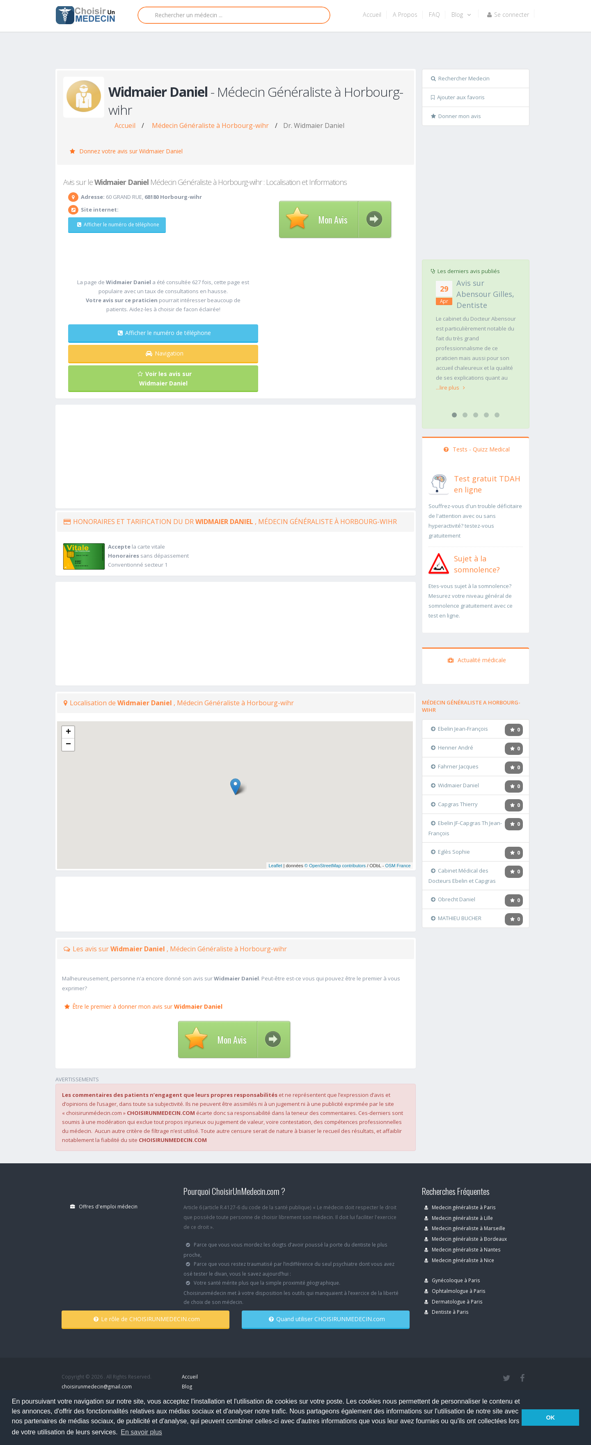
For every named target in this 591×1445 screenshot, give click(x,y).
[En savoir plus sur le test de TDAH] (438, 482)
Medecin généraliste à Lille (458, 1218)
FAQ (434, 14)
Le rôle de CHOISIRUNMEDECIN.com (147, 1319)
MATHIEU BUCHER (456, 918)
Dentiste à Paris (446, 1311)
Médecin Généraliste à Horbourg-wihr (210, 125)
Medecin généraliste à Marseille (464, 1228)
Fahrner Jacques (455, 766)
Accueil (372, 14)
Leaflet (275, 865)
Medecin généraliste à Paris (460, 1207)
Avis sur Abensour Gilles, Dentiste (485, 294)
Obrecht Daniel (453, 899)
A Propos (405, 14)
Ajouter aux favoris (458, 97)
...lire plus (450, 387)
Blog (461, 14)
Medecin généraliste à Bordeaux (465, 1238)
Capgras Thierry (454, 804)
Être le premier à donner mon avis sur (143, 1006)
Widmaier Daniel (455, 785)
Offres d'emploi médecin (103, 1206)
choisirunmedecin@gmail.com (97, 1386)
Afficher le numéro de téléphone (117, 224)
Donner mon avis (456, 116)
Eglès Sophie (450, 851)
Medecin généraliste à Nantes (462, 1249)
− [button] (68, 744)
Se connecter (508, 14)
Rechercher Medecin (460, 78)
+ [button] (68, 732)
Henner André (452, 747)
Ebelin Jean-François (459, 728)
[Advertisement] (292, 52)
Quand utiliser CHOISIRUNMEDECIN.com (327, 1319)
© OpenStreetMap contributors (335, 865)
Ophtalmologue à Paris (455, 1291)
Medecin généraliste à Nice (459, 1260)
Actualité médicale (477, 660)
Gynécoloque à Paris (452, 1280)
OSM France (397, 865)
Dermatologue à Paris (453, 1301)
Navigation (164, 353)
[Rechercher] (233, 15)
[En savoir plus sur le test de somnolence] (438, 562)
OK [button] (550, 1417)
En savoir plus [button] (141, 1432)
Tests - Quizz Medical (477, 449)
